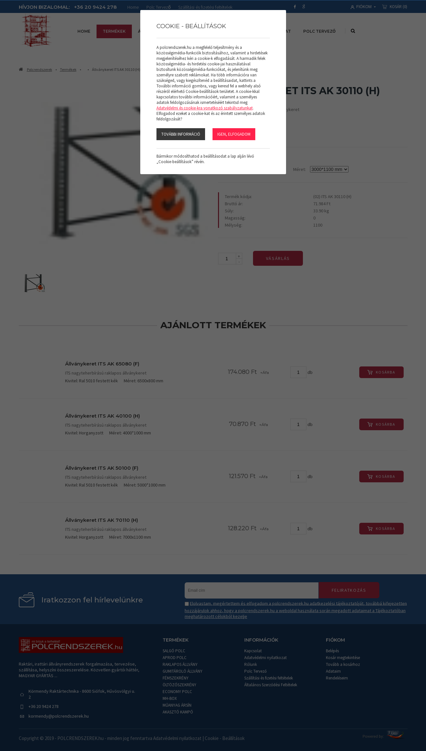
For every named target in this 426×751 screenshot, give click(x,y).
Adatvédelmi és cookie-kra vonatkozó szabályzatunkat (204, 107)
